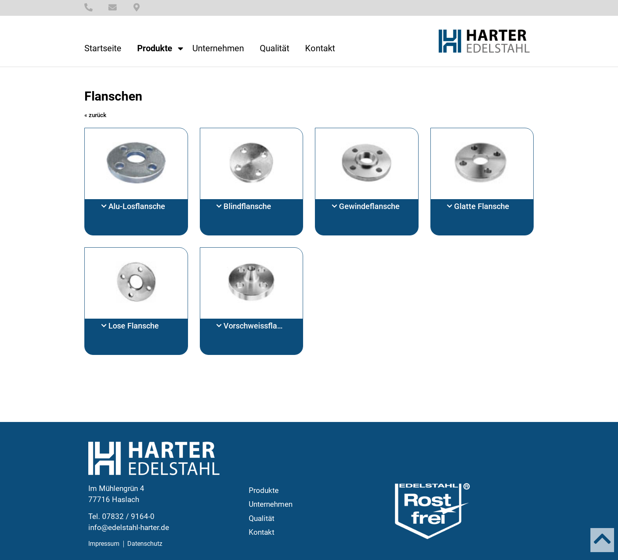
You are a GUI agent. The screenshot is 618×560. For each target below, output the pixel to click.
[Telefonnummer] (88, 7)
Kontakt (320, 48)
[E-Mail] (112, 7)
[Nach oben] (602, 539)
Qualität (274, 48)
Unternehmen (218, 48)
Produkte (161, 48)
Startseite (102, 48)
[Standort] (136, 7)
